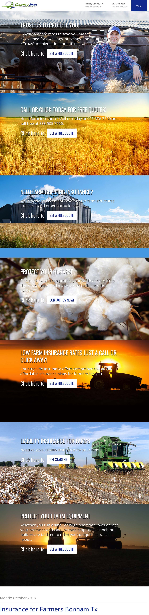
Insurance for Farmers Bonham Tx (48, 609)
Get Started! (60, 459)
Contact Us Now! (64, 300)
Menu (138, 6)
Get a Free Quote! (64, 53)
